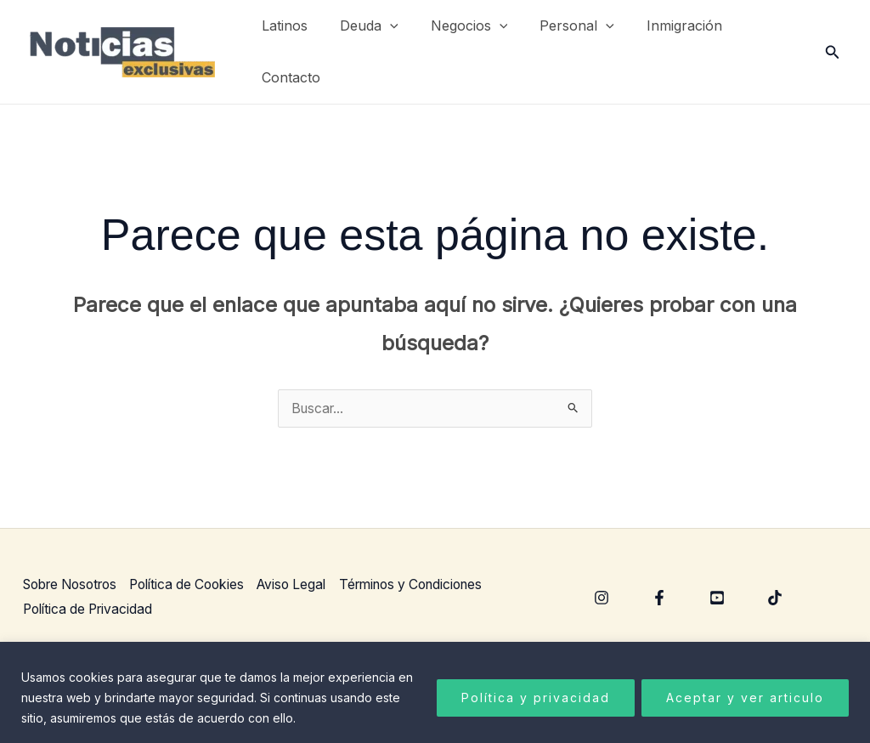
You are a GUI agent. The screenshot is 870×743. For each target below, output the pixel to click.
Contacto (288, 77)
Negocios (456, 26)
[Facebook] (659, 598)
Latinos (282, 25)
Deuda (361, 26)
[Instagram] (601, 598)
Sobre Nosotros (73, 584)
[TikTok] (774, 598)
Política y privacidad (535, 697)
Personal (559, 26)
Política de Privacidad (89, 609)
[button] (832, 52)
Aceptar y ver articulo (745, 697)
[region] (435, 692)
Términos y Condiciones (436, 584)
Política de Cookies (199, 584)
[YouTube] (717, 598)
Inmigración (661, 25)
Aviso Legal (309, 584)
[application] (382, 26)
